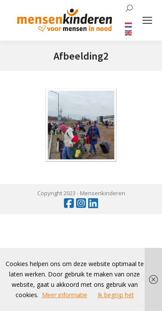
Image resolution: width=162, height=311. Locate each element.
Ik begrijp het (116, 295)
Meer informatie (64, 295)
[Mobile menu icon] (147, 20)
